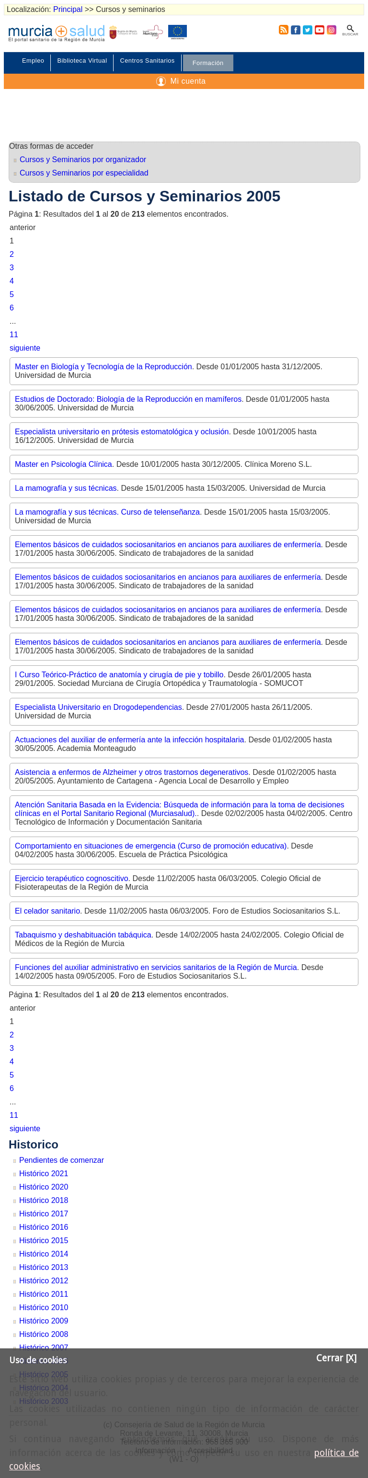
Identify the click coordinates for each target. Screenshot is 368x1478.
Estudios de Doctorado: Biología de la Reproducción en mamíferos (128, 399)
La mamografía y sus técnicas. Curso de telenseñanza (107, 512)
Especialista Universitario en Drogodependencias (98, 707)
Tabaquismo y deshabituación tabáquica (83, 935)
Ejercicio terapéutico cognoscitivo (71, 878)
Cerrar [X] (336, 1358)
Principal (67, 9)
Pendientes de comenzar (61, 1160)
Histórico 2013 (43, 1267)
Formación (208, 62)
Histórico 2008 (43, 1334)
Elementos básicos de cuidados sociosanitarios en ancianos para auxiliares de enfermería (168, 544)
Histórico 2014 (43, 1254)
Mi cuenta (188, 81)
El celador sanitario (47, 911)
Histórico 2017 (43, 1214)
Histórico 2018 (43, 1200)
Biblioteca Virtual (82, 60)
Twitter (307, 29)
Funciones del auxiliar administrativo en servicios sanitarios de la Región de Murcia (156, 967)
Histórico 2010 (43, 1307)
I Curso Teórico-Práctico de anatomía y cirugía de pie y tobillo (119, 675)
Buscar (350, 34)
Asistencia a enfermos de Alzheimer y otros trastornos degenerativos (131, 772)
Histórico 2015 (43, 1240)
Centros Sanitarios (147, 60)
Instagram (331, 29)
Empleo (33, 60)
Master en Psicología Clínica (63, 464)
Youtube (319, 29)
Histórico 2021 (43, 1173)
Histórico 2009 (43, 1321)
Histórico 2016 (43, 1227)
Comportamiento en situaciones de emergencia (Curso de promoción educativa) (151, 846)
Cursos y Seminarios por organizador (83, 159)
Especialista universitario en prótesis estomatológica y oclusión (122, 432)
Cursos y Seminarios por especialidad (84, 173)
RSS (282, 29)
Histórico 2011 (43, 1294)
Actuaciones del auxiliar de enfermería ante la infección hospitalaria (129, 740)
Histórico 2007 (43, 1348)
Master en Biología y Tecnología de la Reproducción (103, 367)
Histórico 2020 (43, 1187)
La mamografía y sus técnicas (66, 488)
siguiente (25, 348)
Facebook (295, 29)
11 (14, 335)
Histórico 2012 (43, 1281)
